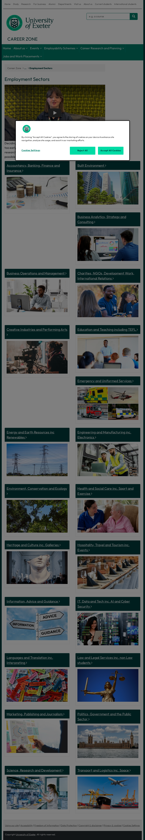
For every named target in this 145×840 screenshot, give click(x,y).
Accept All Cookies (110, 150)
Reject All (82, 150)
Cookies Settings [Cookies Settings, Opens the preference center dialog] (31, 150)
